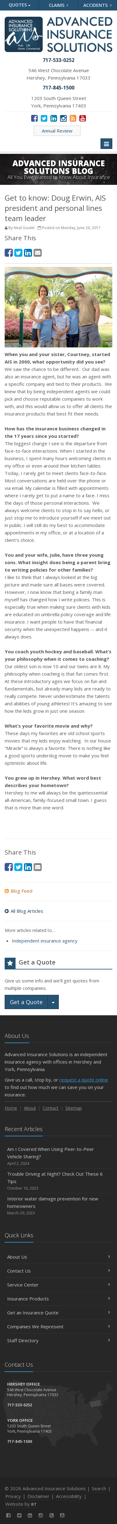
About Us (58, 1257)
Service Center (58, 1285)
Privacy (13, 1496)
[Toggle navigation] (106, 143)
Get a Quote (26, 1002)
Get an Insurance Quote (58, 1312)
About (30, 1108)
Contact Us (58, 1271)
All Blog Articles (24, 911)
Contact (50, 1108)
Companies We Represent (58, 1326)
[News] (73, 118)
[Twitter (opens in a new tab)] (44, 118)
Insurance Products (58, 1298)
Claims (58, 5)
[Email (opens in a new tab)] (38, 252)
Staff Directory (58, 1340)
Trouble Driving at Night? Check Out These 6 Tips (58, 1181)
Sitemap (73, 1108)
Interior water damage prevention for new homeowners (58, 1205)
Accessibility (69, 1496)
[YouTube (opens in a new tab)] (82, 118)
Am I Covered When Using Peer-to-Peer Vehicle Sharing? (58, 1156)
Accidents (97, 5)
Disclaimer (38, 1496)
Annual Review (57, 131)
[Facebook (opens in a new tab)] (34, 118)
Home (11, 1108)
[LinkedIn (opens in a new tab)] (53, 118)
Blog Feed (18, 891)
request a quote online (83, 1080)
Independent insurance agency (44, 941)
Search (99, 1488)
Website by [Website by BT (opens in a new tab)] (21, 1504)
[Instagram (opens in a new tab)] (63, 118)
